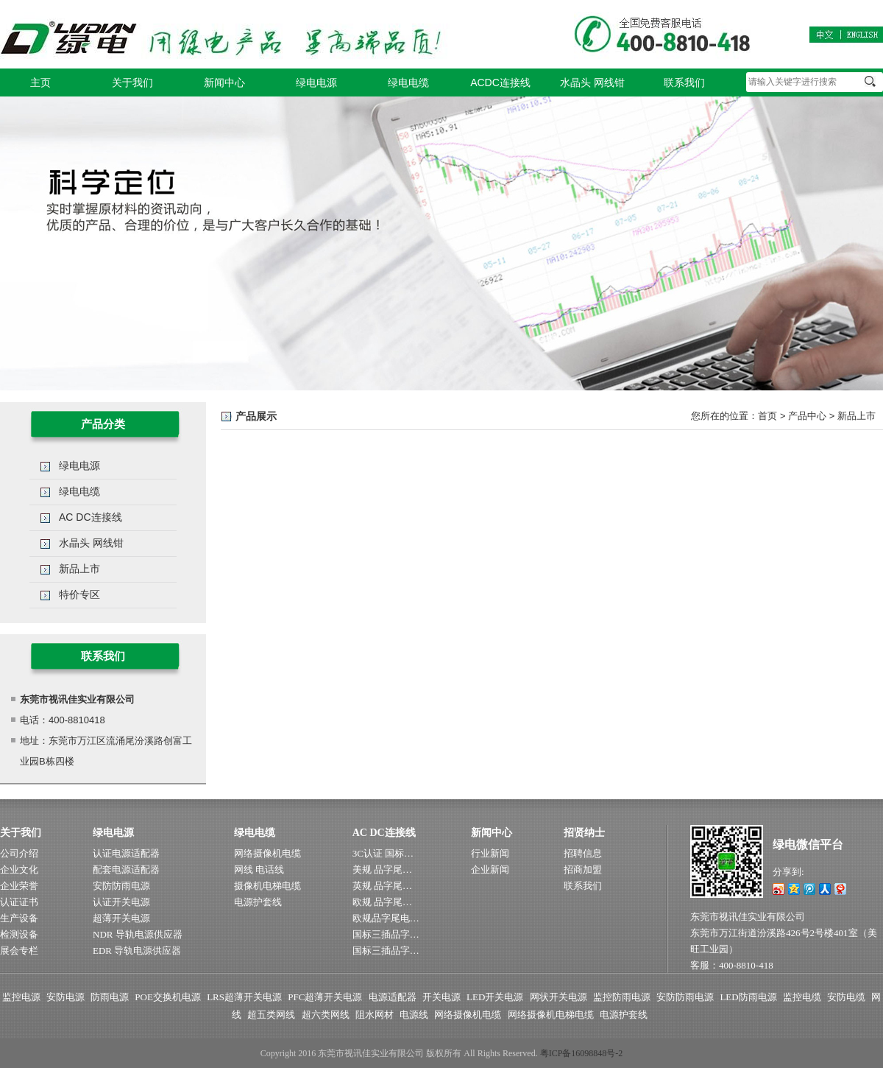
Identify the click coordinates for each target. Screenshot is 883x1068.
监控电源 (21, 996)
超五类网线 (271, 1014)
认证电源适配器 (126, 853)
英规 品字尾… (382, 885)
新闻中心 (224, 82)
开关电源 (441, 996)
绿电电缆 (408, 82)
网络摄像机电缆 (267, 853)
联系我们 (684, 82)
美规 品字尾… (382, 869)
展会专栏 (19, 950)
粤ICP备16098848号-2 (581, 1053)
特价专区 (79, 594)
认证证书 (19, 901)
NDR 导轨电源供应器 (137, 934)
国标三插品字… (385, 934)
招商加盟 (583, 869)
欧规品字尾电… (385, 918)
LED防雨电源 (748, 996)
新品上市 (856, 415)
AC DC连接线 (90, 517)
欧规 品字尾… (382, 901)
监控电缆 (802, 996)
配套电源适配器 (126, 869)
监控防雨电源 (621, 996)
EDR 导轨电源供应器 (137, 950)
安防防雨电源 (121, 885)
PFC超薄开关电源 (325, 996)
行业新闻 (490, 853)
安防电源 (65, 996)
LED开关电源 (495, 996)
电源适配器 (392, 996)
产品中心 (807, 415)
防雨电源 (110, 996)
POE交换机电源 (168, 996)
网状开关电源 (558, 996)
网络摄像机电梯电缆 (551, 1014)
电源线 (414, 1014)
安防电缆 (846, 996)
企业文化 (19, 869)
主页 (40, 82)
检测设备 (19, 934)
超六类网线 (326, 1014)
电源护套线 (258, 901)
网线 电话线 (259, 869)
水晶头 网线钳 (592, 82)
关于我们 (132, 82)
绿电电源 (316, 82)
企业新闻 (490, 869)
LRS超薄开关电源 (244, 996)
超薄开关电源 (121, 918)
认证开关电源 (121, 901)
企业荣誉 (19, 885)
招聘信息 (583, 853)
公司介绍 (19, 853)
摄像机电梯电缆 (267, 885)
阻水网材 (374, 1014)
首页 (767, 415)
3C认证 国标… (383, 853)
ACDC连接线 (500, 82)
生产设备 (19, 918)
